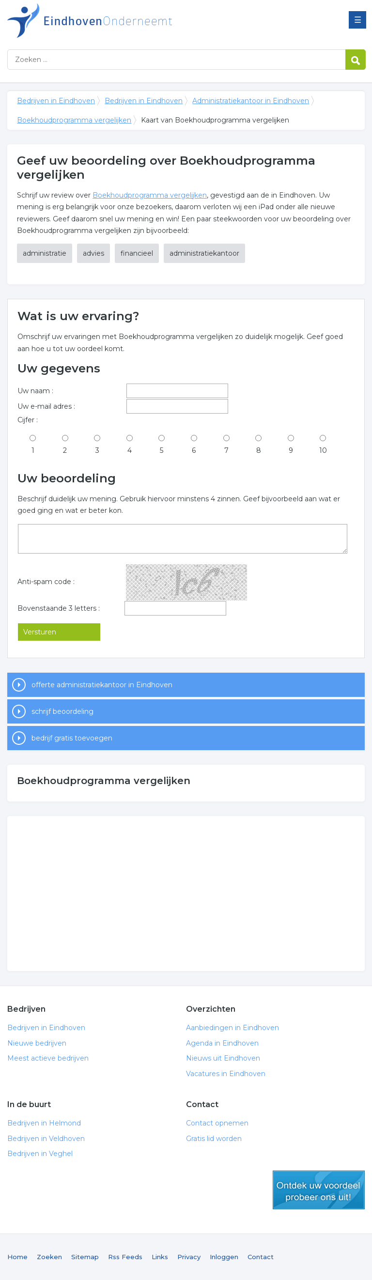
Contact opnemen (217, 1123)
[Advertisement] (186, 893)
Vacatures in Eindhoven (225, 1073)
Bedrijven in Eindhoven (128, 20)
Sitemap (85, 1257)
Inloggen (224, 1257)
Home (17, 1257)
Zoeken (49, 1257)
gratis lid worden (319, 1190)
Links (160, 1257)
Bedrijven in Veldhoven (46, 1138)
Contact (261, 1257)
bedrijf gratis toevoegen (71, 738)
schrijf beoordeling (62, 711)
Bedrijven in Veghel (40, 1153)
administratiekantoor (204, 253)
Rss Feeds (125, 1257)
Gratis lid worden (214, 1138)
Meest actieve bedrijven (48, 1058)
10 (323, 450)
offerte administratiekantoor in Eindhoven (101, 684)
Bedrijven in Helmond (44, 1123)
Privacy (189, 1257)
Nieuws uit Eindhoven (223, 1058)
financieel (137, 253)
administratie (44, 253)
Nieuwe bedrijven (36, 1043)
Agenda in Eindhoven (222, 1043)
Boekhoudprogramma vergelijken (74, 120)
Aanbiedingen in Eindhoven (232, 1027)
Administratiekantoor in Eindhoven (250, 100)
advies (93, 253)
